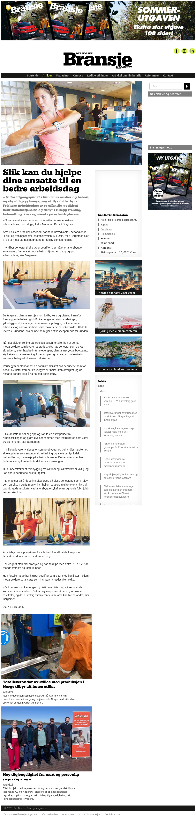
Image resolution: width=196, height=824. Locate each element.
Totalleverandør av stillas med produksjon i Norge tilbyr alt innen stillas (120, 416)
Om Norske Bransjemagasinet (21, 814)
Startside (33, 75)
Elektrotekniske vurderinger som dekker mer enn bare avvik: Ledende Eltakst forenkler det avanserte (119, 491)
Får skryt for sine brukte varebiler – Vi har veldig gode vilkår (120, 401)
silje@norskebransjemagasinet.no (166, 246)
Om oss (78, 75)
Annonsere (68, 814)
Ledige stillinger (97, 75)
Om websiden (49, 814)
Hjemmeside (108, 233)
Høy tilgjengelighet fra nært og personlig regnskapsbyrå (121, 476)
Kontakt (168, 75)
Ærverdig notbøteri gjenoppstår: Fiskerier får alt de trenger (121, 447)
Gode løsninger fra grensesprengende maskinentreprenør (114, 462)
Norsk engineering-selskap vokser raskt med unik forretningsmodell (119, 432)
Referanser (152, 75)
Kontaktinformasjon (90, 814)
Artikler (47, 75)
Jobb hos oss (112, 814)
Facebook (106, 229)
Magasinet (62, 75)
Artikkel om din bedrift (126, 75)
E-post (104, 224)
